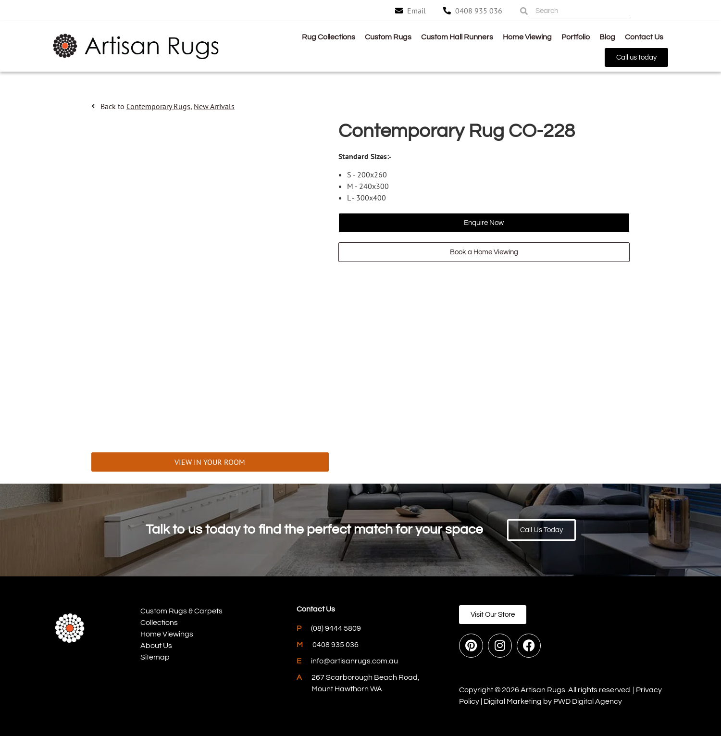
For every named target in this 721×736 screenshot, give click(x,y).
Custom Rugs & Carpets (181, 611)
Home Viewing (527, 37)
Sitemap (155, 657)
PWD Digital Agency (587, 701)
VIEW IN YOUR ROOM (209, 462)
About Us (156, 645)
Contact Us (644, 37)
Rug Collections (328, 37)
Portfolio (575, 37)
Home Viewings (166, 634)
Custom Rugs (388, 37)
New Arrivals (214, 106)
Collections (159, 622)
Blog (607, 37)
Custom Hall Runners (457, 37)
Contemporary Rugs (158, 106)
